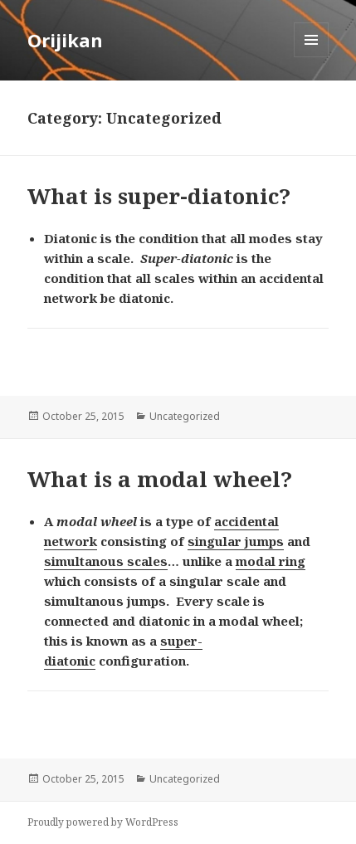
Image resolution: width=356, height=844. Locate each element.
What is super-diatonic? (158, 196)
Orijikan (65, 39)
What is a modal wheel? (159, 479)
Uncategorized (184, 416)
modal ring (270, 561)
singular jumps (236, 541)
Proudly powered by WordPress (102, 822)
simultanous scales (106, 561)
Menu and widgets (312, 56)
